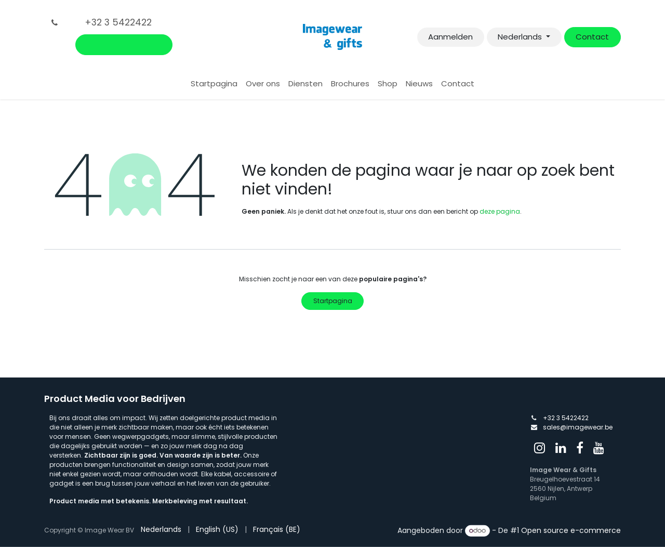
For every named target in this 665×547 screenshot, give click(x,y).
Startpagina (332, 300)
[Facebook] (580, 448)
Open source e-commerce (571, 530)
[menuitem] (214, 84)
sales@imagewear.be (578, 427)
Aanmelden (450, 36)
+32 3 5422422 (566, 417)
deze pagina (500, 211)
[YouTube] (599, 448)
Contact (592, 36)
